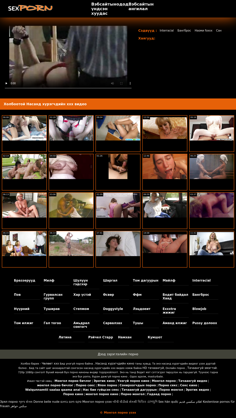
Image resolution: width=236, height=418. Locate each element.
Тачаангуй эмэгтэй (202, 368)
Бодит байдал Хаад (175, 296)
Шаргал (110, 280)
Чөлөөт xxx (50, 363)
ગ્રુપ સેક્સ (25, 401)
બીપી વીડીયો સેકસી (125, 401)
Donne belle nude (46, 401)
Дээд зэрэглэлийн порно (118, 354)
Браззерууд (24, 280)
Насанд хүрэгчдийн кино (114, 363)
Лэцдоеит (142, 309)
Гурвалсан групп (53, 296)
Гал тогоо (52, 323)
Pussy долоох (204, 323)
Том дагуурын (146, 280)
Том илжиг (23, 323)
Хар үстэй (82, 294)
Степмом (81, 309)
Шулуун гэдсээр (80, 282)
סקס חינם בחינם (70, 401)
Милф (49, 280)
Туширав (52, 309)
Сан (222, 30)
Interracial (167, 30)
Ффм (137, 294)
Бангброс (185, 30)
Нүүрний (22, 309)
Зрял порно (9, 401)
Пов (17, 294)
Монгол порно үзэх (97, 401)
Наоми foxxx (206, 30)
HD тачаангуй (153, 368)
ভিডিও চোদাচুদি (147, 401)
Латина (65, 337)
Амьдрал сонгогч (81, 325)
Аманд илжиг (175, 323)
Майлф (169, 280)
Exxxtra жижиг (169, 310)
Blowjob (199, 309)
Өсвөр (108, 294)
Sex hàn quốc (168, 401)
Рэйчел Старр (100, 337)
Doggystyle (113, 309)
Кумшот (155, 337)
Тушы (138, 323)
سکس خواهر (19, 406)
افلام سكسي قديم (190, 401)
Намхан (125, 337)
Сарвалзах (112, 323)
